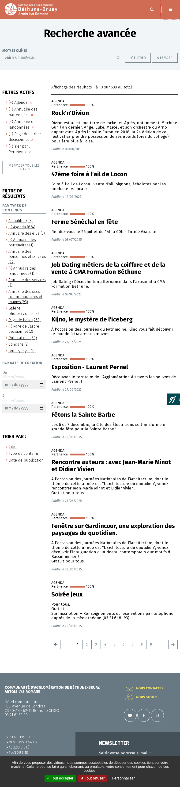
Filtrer (140, 63)
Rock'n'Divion (70, 117)
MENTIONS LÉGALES (23, 742)
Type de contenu (23, 458)
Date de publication (26, 464)
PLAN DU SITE (18, 753)
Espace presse (20, 737)
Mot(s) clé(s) (14, 55)
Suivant (173, 649)
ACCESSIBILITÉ (19, 747)
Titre (12, 451)
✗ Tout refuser (93, 778)
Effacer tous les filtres (26, 172)
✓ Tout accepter (60, 778)
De (24, 384)
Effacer (166, 63)
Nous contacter (150, 688)
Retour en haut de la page (170, 673)
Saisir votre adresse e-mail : (125, 753)
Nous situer (146, 697)
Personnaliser (123, 778)
